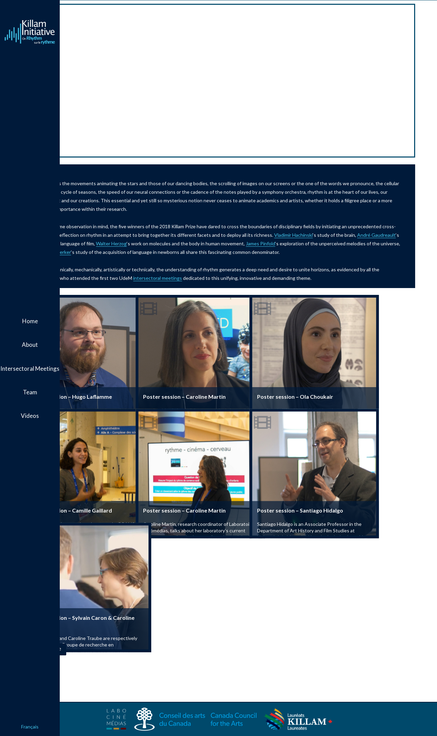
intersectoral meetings (258, 286)
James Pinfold (129, 252)
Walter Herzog (276, 243)
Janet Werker (293, 252)
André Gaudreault (174, 243)
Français (30, 727)
